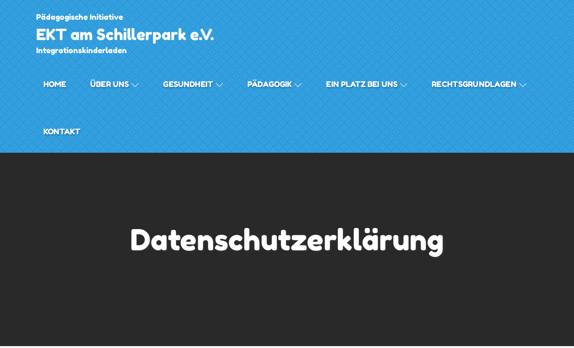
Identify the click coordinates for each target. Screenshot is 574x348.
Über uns (114, 84)
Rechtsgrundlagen (479, 84)
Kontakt (62, 131)
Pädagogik (274, 84)
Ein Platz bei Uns (367, 84)
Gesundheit (193, 84)
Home (55, 84)
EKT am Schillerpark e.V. (125, 34)
